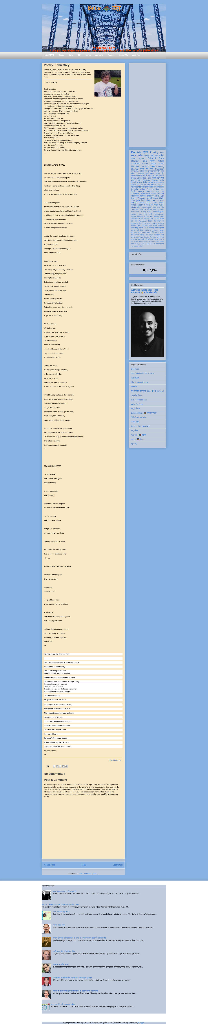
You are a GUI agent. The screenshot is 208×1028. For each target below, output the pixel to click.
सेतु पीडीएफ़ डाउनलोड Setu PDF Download (147, 391)
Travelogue (144, 212)
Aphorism (139, 237)
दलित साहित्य (153, 226)
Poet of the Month (149, 244)
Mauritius (134, 223)
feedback (152, 242)
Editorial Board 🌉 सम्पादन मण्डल (143, 413)
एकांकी (157, 242)
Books (61, 55)
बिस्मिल (161, 203)
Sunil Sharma (151, 166)
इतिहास (149, 209)
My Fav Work (136, 232)
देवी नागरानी (145, 187)
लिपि (162, 235)
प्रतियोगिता (134, 219)
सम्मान (141, 203)
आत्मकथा (143, 196)
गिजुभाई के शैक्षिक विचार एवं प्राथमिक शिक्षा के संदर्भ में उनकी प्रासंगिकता (75, 991)
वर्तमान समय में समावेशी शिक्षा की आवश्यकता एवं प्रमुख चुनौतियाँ (72, 978)
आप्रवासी (161, 228)
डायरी (158, 237)
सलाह (136, 228)
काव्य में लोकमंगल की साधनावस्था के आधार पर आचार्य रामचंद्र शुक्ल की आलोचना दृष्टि (79, 938)
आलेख (140, 155)
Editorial (152, 158)
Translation (159, 169)
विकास (156, 239)
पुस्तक (141, 158)
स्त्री (150, 214)
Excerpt (151, 176)
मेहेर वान (160, 191)
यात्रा (156, 205)
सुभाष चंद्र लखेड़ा (153, 196)
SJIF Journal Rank (139, 400)
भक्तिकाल (161, 226)
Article (161, 161)
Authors (99, 55)
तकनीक (143, 239)
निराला (150, 221)
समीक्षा (161, 155)
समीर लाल (160, 187)
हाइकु (142, 235)
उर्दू (152, 205)
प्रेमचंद (154, 207)
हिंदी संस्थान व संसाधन (138, 417)
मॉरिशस (162, 219)
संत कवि (134, 221)
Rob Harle (147, 178)
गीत (139, 187)
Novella (147, 205)
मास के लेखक (134, 246)
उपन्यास (133, 230)
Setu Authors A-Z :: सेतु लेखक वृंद (64, 891)
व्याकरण (136, 235)
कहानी (146, 155)
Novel (153, 194)
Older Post (118, 865)
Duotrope (135, 369)
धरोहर (133, 180)
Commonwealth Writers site (142, 373)
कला (154, 209)
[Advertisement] (147, 104)
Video (162, 216)
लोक (132, 228)
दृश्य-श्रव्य (161, 223)
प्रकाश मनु (144, 169)
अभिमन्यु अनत (153, 228)
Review (134, 161)
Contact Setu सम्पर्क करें (140, 426)
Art (138, 171)
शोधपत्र (145, 163)
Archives (136, 55)
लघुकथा (133, 171)
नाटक (144, 223)
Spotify (134, 444)
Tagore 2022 (146, 207)
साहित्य (155, 198)
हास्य (148, 223)
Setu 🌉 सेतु (103, 8)
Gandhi (140, 216)
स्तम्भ (152, 161)
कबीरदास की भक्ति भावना (60, 965)
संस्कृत (148, 200)
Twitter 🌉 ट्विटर (137, 439)
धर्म (138, 230)
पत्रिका (162, 242)
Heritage (155, 230)
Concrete (134, 209)
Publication (143, 221)
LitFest (154, 223)
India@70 (142, 209)
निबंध (145, 182)
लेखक (133, 158)
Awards (111, 55)
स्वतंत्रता (148, 230)
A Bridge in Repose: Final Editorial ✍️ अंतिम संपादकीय (144, 291)
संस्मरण (139, 182)
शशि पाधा (153, 187)
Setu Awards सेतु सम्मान (61, 912)
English (136, 152)
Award (133, 214)
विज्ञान (139, 207)
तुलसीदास (157, 235)
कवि (151, 169)
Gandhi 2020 (158, 200)
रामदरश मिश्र (135, 226)
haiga (151, 235)
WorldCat (135, 378)
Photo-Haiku (143, 242)
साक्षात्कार (134, 187)
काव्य (162, 152)
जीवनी (137, 196)
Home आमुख (49, 55)
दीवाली (148, 239)
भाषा (162, 194)
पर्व (163, 221)
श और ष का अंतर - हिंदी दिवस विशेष (64, 951)
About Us (123, 55)
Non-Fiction (148, 216)
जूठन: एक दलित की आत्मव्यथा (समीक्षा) (63, 1004)
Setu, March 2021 (116, 760)
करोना (148, 203)
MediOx (134, 386)
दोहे (140, 223)
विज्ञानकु (134, 203)
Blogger (141, 1023)
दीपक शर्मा (143, 171)
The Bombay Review (139, 382)
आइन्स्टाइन (147, 219)
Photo (140, 214)
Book (161, 158)
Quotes (146, 237)
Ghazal (158, 176)
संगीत (132, 244)
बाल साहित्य (143, 176)
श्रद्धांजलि (161, 212)
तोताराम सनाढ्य (160, 244)
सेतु (79, 55)
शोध (162, 176)
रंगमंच (152, 239)
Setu (71, 55)
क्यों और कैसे (155, 219)
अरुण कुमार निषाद (138, 200)
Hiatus (88, 55)
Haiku (161, 198)
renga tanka (146, 232)
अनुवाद (150, 171)
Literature (144, 226)
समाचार (150, 182)
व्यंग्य (162, 171)
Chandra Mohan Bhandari (142, 189)
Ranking (153, 237)
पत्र (158, 194)
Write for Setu (137, 404)
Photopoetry (139, 244)
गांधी (150, 212)
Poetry (154, 152)
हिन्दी (145, 152)
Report (156, 216)
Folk (132, 239)
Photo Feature (137, 173)
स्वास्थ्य (141, 228)
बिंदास (139, 180)
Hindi (133, 155)
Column (155, 212)
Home (84, 865)
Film (146, 235)
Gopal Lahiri (136, 178)
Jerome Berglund (146, 191)
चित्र (133, 196)
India (144, 161)
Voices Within (157, 163)
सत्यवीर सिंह (160, 207)
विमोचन (142, 230)
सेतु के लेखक (135, 408)
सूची (147, 173)
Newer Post (49, 865)
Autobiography (137, 205)
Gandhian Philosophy (140, 194)
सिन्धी (145, 214)
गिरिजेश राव (155, 232)
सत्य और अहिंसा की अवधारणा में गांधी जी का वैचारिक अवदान (60, 905)
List (133, 166)
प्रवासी (149, 198)
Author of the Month (146, 185)
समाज (133, 237)
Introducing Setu (59, 925)
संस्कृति (140, 219)
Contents (135, 163)
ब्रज (162, 237)
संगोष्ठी (141, 246)
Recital (137, 239)
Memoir (161, 185)
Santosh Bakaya (150, 180)
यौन (132, 235)
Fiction (154, 155)
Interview (135, 176)
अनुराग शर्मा (140, 166)
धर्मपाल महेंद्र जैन (157, 173)
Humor (161, 230)
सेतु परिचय (134, 430)
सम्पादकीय (156, 171)
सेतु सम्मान (157, 221)
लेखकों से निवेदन (136, 395)
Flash (156, 182)
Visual (146, 228)
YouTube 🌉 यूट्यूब (138, 435)
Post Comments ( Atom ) (88, 873)
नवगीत (162, 232)
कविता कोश (135, 422)
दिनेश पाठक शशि (158, 178)
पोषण (154, 203)
